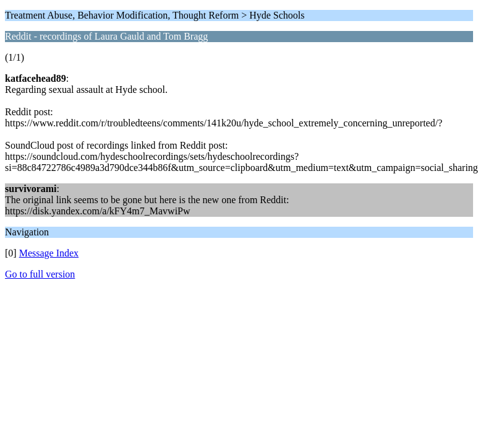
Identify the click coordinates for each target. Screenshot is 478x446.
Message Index (49, 253)
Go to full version (40, 274)
